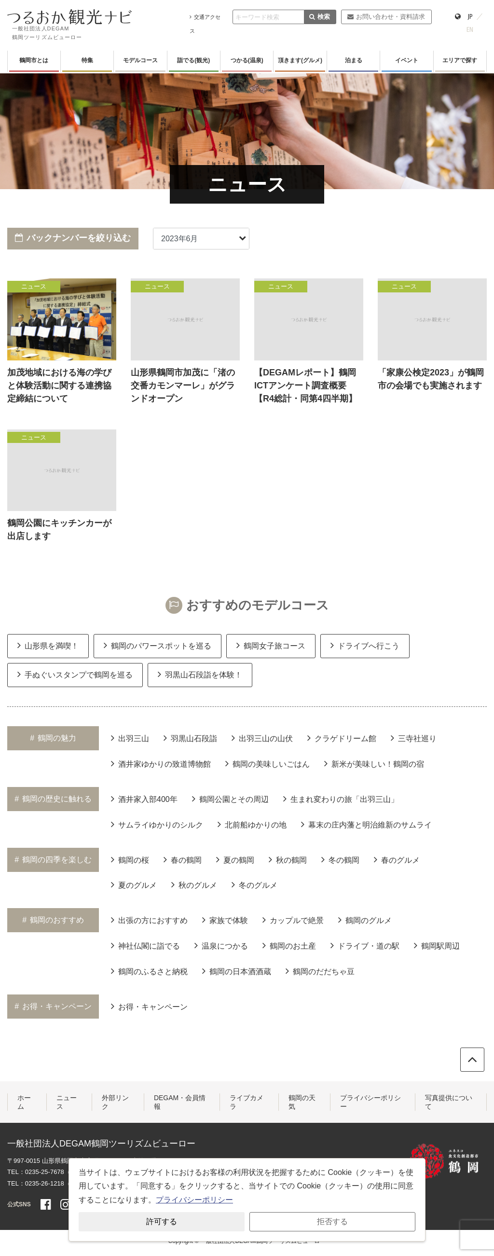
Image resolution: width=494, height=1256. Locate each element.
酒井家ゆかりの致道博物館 (161, 763)
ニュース (66, 1102)
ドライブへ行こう (364, 645)
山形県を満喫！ (48, 645)
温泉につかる (221, 945)
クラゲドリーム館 (341, 738)
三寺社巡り (414, 738)
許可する (161, 1221)
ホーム (24, 1102)
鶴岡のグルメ (365, 920)
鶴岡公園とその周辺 (230, 798)
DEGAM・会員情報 (180, 1102)
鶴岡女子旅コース (270, 645)
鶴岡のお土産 (289, 945)
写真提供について (448, 1102)
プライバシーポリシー (370, 1102)
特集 (87, 60)
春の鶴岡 (183, 859)
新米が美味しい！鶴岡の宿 (374, 763)
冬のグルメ (254, 884)
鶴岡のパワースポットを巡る (157, 645)
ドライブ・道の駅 (364, 945)
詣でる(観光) (193, 60)
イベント (406, 60)
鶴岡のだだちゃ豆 (320, 971)
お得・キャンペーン (149, 1006)
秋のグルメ (194, 884)
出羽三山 (130, 738)
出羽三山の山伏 (262, 738)
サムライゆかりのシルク (157, 824)
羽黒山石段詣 (190, 738)
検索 (319, 16)
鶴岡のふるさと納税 (149, 971)
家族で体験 (225, 920)
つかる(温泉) (247, 60)
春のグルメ (397, 859)
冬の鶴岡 (340, 859)
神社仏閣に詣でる (145, 945)
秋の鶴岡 (288, 859)
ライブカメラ (246, 1102)
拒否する (332, 1221)
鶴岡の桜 (130, 859)
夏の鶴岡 (235, 859)
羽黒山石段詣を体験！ (200, 674)
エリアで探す (459, 60)
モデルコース (140, 60)
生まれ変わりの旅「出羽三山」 (340, 798)
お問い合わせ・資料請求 (386, 16)
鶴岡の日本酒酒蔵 (236, 971)
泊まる (353, 60)
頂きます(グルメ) (300, 60)
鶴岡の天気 (302, 1102)
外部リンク (115, 1102)
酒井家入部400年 (144, 798)
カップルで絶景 (293, 920)
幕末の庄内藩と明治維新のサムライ (366, 824)
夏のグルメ (134, 884)
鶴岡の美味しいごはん (267, 763)
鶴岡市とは (33, 60)
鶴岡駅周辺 (437, 945)
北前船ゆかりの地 (252, 824)
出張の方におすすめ (149, 920)
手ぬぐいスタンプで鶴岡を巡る (75, 674)
